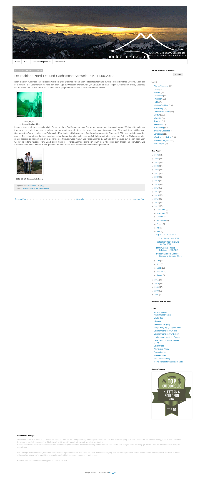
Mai (158, 261)
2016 (157, 192)
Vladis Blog (158, 318)
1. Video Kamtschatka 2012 (167, 238)
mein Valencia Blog (162, 358)
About (26, 61)
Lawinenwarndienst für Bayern (166, 334)
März (159, 268)
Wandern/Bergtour (42, 188)
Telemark (158, 121)
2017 (157, 188)
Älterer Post (139, 199)
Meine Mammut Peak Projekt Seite (168, 362)
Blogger (112, 472)
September (161, 220)
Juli (158, 228)
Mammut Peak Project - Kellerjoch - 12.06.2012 (167, 249)
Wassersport (159, 143)
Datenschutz (60, 61)
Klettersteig (158, 108)
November (161, 213)
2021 (157, 173)
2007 (157, 294)
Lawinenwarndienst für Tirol (165, 331)
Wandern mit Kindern (162, 137)
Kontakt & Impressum (41, 61)
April (159, 264)
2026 (157, 155)
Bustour (157, 92)
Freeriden (158, 99)
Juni (159, 231)
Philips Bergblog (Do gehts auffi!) (167, 327)
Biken (156, 89)
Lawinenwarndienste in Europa (167, 337)
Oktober (160, 217)
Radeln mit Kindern (162, 112)
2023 (157, 166)
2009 (157, 287)
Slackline (157, 118)
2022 (157, 170)
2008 (157, 291)
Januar (160, 275)
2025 (157, 159)
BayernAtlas (159, 346)
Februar (160, 272)
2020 (157, 177)
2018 (157, 184)
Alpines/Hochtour (161, 86)
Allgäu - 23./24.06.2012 (166, 235)
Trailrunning (159, 127)
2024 (157, 162)
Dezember (161, 209)
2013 (157, 203)
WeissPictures (160, 355)
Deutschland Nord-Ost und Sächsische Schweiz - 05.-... (169, 255)
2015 (157, 195)
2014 (157, 199)
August (160, 224)
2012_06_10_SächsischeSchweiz (29, 179)
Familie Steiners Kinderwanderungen (162, 313)
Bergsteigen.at (160, 352)
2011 (157, 280)
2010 (157, 283)
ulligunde (157, 321)
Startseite (80, 199)
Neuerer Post (20, 199)
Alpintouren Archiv (161, 349)
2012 (157, 206)
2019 (157, 181)
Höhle (156, 102)
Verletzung (158, 134)
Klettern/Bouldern (28, 188)
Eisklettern (158, 96)
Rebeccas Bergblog (162, 324)
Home (17, 61)
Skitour (157, 115)
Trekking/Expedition (162, 131)
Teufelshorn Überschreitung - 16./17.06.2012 (168, 243)
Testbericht (158, 124)
